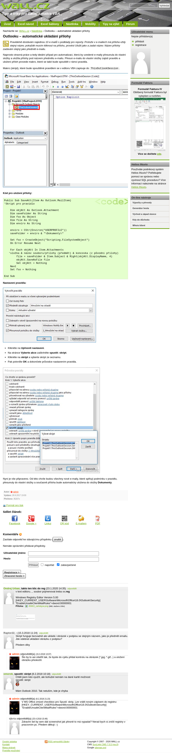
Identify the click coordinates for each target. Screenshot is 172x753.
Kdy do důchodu (141, 220)
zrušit (57, 539)
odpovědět (72, 589)
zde (159, 153)
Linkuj (48, 520)
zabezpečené (66, 565)
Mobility (90, 24)
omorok (8, 673)
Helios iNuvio (138, 187)
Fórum (130, 24)
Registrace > (12, 572)
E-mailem (81, 520)
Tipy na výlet (111, 24)
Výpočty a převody (142, 202)
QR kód (64, 520)
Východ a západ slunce (144, 214)
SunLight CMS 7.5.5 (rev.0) (105, 744)
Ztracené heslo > (14, 575)
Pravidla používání (11, 750)
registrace (140, 45)
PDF (98, 520)
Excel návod (26, 24)
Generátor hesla (141, 208)
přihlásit (139, 41)
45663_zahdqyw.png (36, 606)
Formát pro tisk (13, 505)
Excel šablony (50, 24)
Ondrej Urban (12, 588)
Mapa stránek (8, 747)
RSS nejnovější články (57, 741)
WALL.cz (24, 30)
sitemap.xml (100, 747)
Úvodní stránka (9, 741)
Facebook (14, 520)
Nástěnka (72, 24)
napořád (47, 565)
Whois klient (139, 225)
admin (16, 492)
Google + (31, 520)
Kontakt (6, 744)
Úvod (7, 24)
